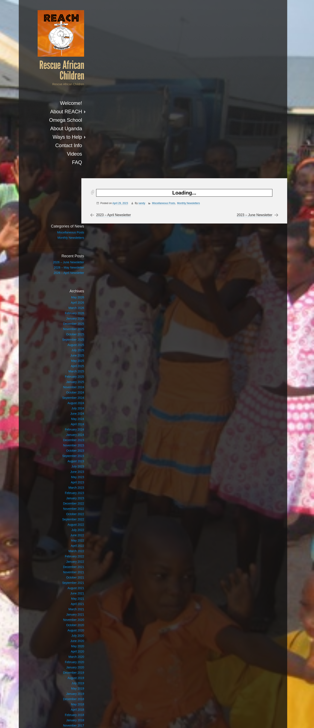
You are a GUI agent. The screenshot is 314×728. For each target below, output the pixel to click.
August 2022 (66, 479)
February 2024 (65, 384)
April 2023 (68, 437)
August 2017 (66, 685)
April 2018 (68, 664)
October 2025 (66, 289)
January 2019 (66, 648)
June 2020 (68, 596)
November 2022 (64, 463)
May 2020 (68, 601)
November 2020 (64, 574)
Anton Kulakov (263, 719)
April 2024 (68, 379)
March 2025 (67, 326)
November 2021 (64, 527)
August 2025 (66, 300)
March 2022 (67, 506)
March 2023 (67, 442)
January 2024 (66, 389)
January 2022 (66, 516)
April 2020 (68, 606)
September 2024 (64, 352)
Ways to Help (57, 137)
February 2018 (65, 670)
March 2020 (67, 611)
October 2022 (66, 469)
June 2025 (68, 310)
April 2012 (68, 701)
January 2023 (66, 453)
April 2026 (68, 257)
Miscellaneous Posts (165, 24)
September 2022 (64, 474)
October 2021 (66, 532)
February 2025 (65, 331)
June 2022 (68, 490)
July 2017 (68, 691)
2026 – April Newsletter (59, 227)
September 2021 (64, 537)
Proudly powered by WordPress (212, 719)
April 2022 (68, 500)
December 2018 (64, 654)
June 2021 (68, 548)
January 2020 (66, 622)
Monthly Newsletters (190, 24)
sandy (143, 24)
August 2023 (66, 416)
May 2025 (68, 315)
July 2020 (68, 590)
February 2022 (65, 511)
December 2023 (64, 395)
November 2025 (64, 284)
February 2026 (65, 268)
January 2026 (66, 273)
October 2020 (66, 580)
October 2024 (66, 347)
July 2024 (68, 363)
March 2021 (67, 564)
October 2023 (66, 405)
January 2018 (66, 675)
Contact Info (59, 146)
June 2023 (68, 426)
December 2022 (64, 458)
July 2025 (68, 305)
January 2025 (66, 337)
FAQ (67, 163)
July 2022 (68, 485)
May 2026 (68, 252)
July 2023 (68, 421)
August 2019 (66, 633)
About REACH (56, 112)
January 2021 (66, 569)
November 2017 (64, 680)
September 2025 (64, 294)
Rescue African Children (52, 71)
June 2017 (68, 696)
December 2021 (64, 522)
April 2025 (68, 321)
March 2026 (67, 263)
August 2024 (66, 358)
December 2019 (64, 627)
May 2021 (68, 553)
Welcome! (61, 103)
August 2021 (66, 543)
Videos (64, 154)
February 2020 (65, 617)
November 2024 (64, 342)
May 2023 (68, 432)
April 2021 (68, 559)
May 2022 (68, 495)
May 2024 (68, 374)
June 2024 (68, 368)
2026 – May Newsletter (59, 222)
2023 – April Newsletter (115, 36)
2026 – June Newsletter (59, 217)
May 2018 (68, 659)
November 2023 (64, 400)
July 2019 (68, 638)
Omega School (56, 120)
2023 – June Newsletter (253, 36)
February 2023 (65, 448)
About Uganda (56, 129)
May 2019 (68, 643)
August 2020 (66, 585)
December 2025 (64, 278)
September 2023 (64, 411)
